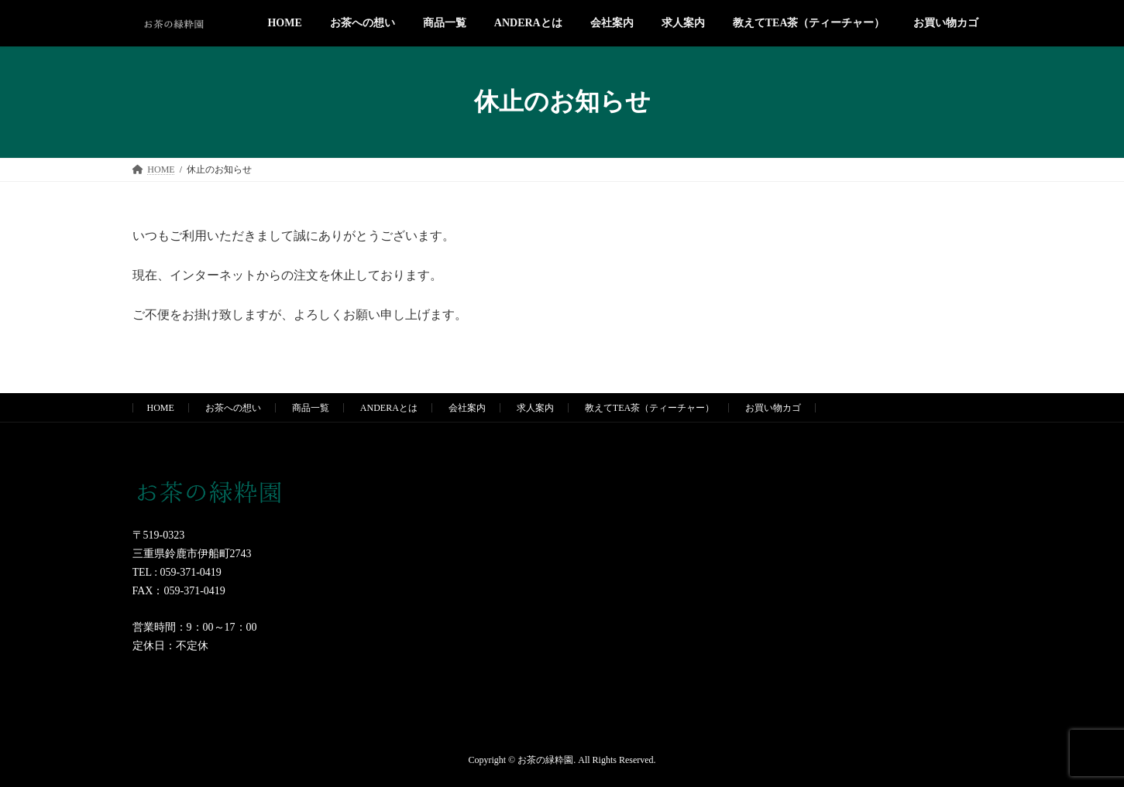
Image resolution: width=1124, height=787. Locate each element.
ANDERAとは (389, 407)
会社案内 (467, 407)
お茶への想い (233, 407)
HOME (160, 407)
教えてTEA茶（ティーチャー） (649, 407)
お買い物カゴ (773, 407)
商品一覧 (310, 407)
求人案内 (535, 407)
